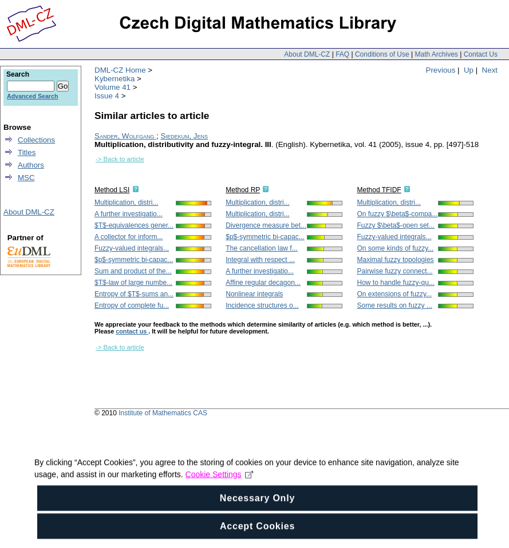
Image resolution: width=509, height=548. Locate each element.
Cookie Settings (220, 491)
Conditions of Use (382, 54)
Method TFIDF (379, 190)
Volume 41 (112, 87)
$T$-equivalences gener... (133, 225)
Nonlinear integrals (254, 294)
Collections (36, 140)
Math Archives (436, 54)
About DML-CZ (307, 54)
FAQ (342, 54)
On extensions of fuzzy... (394, 294)
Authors (31, 165)
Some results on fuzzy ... (394, 305)
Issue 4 (106, 96)
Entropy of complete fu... (131, 305)
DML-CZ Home (120, 70)
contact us (132, 331)
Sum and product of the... (133, 271)
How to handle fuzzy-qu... (396, 283)
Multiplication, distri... (126, 202)
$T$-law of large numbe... (133, 283)
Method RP (243, 190)
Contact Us (481, 54)
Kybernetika (114, 78)
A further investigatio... (128, 214)
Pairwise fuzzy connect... (395, 271)
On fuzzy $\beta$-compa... (397, 214)
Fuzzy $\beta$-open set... (396, 225)
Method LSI (111, 190)
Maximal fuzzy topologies (395, 260)
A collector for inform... (128, 237)
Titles (26, 152)
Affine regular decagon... (263, 283)
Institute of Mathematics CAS (163, 413)
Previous (441, 70)
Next (490, 70)
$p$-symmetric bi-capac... (133, 260)
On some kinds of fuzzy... (395, 248)
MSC (26, 177)
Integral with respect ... (260, 260)
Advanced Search (32, 96)
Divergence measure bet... (266, 225)
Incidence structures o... (262, 305)
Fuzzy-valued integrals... (131, 248)
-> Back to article (120, 159)
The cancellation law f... (261, 248)
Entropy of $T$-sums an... (133, 294)
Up (469, 70)
